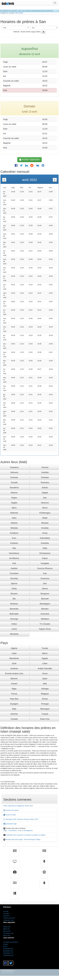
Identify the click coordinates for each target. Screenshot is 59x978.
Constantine (12, 830)
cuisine (14, 897)
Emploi (5, 944)
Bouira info (7, 931)
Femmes (44, 886)
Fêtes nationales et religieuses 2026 (15, 806)
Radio (44, 865)
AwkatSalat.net (8, 955)
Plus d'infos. (19, 13)
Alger (5, 830)
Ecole (5, 946)
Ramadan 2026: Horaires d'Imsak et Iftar (18, 819)
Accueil (5, 911)
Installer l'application (29, 159)
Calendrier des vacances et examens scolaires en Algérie (25, 835)
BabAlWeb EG (8, 951)
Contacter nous (8, 920)
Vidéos (14, 876)
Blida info (6, 929)
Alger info (6, 935)
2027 (31, 806)
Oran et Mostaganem (25, 830)
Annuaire (6, 916)
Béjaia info (6, 927)
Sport (44, 876)
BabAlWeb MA (8, 949)
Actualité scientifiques (10, 942)
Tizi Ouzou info (8, 933)
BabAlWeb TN (8, 953)
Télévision (14, 865)
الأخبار (44, 854)
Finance (15, 886)
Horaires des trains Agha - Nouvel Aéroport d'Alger (23, 839)
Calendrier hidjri (10, 824)
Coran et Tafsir (9, 815)
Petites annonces (9, 918)
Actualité (15, 854)
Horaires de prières (11, 810)
